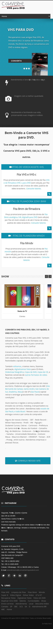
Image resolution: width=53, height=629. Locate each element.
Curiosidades (33, 601)
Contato (4, 606)
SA (26, 606)
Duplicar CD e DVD (9, 601)
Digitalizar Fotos (25, 598)
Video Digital (15, 595)
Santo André (29, 389)
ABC (3, 609)
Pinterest (25, 576)
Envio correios (7, 603)
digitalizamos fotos (22, 369)
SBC (16, 606)
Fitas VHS (5, 592)
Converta (16, 60)
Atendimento (21, 603)
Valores (22, 601)
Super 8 (4, 595)
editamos (17, 366)
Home (9, 609)
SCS (21, 606)
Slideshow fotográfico (14, 372)
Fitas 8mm (32, 592)
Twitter (3, 576)
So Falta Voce (47, 624)
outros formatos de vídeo (36, 375)
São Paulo (35, 392)
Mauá (20, 392)
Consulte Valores (38, 223)
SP (11, 606)
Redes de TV (22, 311)
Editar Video (28, 595)
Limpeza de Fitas (18, 592)
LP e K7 (39, 595)
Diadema (13, 392)
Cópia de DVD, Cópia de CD (36, 372)
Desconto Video (42, 603)
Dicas (43, 601)
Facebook (9, 576)
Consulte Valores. (33, 188)
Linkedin (20, 576)
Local (31, 603)
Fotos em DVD (40, 598)
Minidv (42, 592)
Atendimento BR (39, 606)
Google (14, 576)
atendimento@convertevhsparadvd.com (23, 570)
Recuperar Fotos (8, 598)
